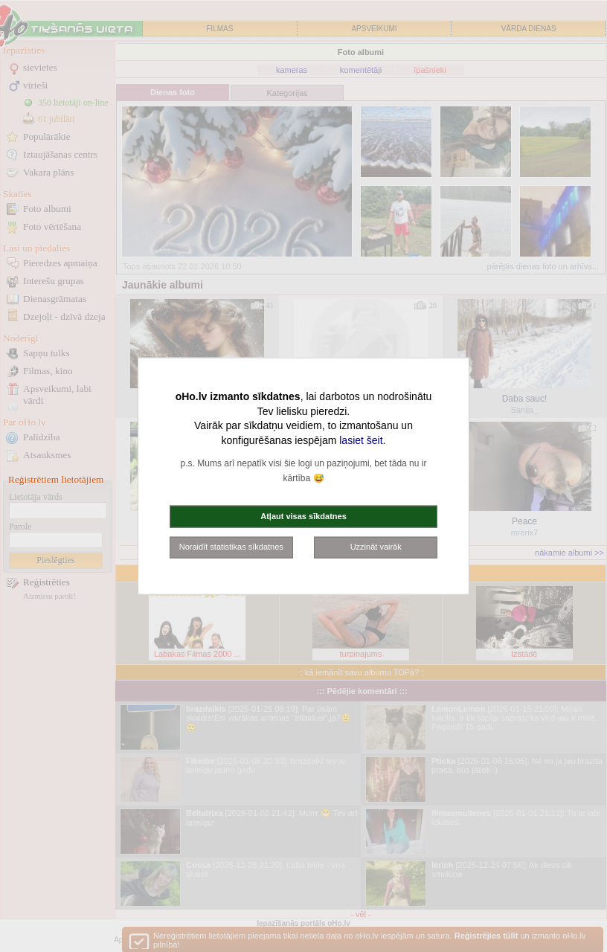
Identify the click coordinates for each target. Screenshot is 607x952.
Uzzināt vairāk (376, 546)
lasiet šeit (360, 440)
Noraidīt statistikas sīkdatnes (231, 546)
